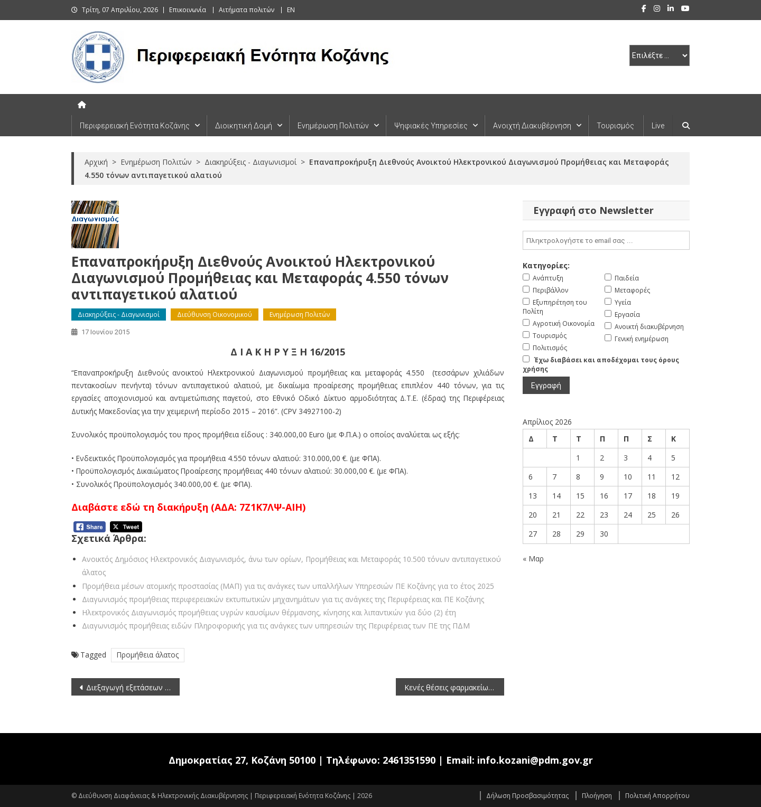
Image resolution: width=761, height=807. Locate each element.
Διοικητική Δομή (243, 125)
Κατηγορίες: (546, 265)
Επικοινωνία (187, 9)
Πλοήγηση (597, 795)
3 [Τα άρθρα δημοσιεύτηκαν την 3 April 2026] (626, 458)
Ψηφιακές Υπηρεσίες (431, 125)
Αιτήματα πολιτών (246, 9)
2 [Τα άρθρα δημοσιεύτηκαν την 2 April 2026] (602, 458)
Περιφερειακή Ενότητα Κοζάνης (135, 125)
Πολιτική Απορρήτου (657, 795)
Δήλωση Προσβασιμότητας (527, 795)
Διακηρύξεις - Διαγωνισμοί (119, 314)
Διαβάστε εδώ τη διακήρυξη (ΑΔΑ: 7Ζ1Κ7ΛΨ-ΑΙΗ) (188, 507)
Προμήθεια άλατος (148, 655)
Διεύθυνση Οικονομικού (214, 314)
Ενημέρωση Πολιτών (333, 125)
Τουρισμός (615, 125)
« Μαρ (533, 558)
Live (658, 125)
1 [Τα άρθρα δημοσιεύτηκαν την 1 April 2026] (578, 458)
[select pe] (659, 55)
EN (291, 9)
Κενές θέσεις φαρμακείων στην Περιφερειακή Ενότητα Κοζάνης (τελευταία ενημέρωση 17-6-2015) (454, 687)
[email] (606, 240)
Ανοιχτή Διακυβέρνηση (532, 125)
